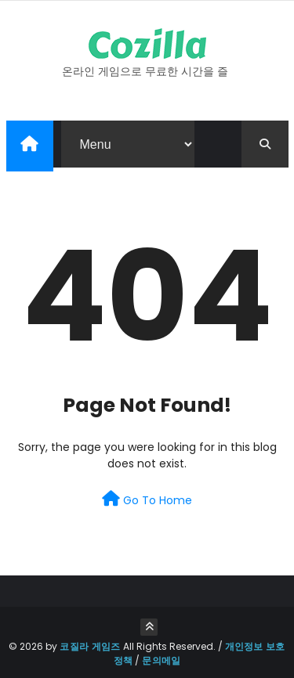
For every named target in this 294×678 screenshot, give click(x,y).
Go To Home (147, 499)
